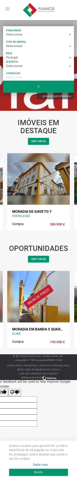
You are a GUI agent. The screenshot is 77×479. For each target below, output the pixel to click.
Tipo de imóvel (16, 42)
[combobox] (40, 35)
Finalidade (13, 30)
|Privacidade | (61, 365)
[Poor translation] (14, 392)
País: (9, 53)
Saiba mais (40, 465)
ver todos (38, 141)
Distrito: (12, 62)
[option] (38, 192)
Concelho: (13, 73)
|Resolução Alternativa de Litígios (38, 369)
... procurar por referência (55, 96)
